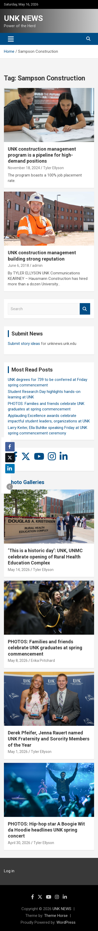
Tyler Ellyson (53, 168)
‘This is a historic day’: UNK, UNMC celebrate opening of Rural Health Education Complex (45, 556)
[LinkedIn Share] (10, 468)
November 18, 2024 (24, 168)
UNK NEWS (23, 18)
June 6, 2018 (18, 265)
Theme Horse (56, 915)
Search (85, 309)
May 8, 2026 (18, 660)
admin (37, 265)
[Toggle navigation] (11, 39)
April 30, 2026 (19, 843)
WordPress (66, 922)
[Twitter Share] (10, 457)
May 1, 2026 (18, 752)
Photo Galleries (26, 482)
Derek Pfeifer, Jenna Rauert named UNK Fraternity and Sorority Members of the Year (48, 739)
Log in (9, 871)
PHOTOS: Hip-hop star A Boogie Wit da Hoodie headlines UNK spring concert (46, 830)
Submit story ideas (24, 343)
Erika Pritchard (43, 660)
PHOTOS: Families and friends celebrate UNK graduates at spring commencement (45, 648)
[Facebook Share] (10, 446)
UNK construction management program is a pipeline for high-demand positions (42, 155)
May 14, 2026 (19, 570)
